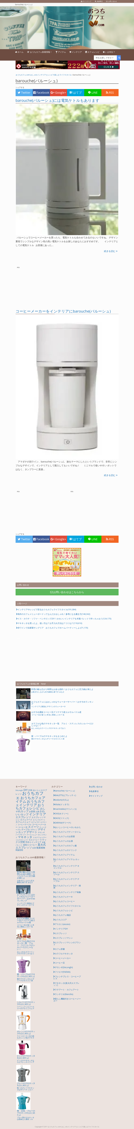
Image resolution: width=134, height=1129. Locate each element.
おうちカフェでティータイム (68, 831)
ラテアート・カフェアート (67, 989)
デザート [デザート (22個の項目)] (31, 832)
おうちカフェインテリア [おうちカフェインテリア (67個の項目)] (30, 803)
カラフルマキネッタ (64, 953)
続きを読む (110, 251)
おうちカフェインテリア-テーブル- (66, 880)
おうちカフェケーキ (64, 896)
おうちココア (61, 919)
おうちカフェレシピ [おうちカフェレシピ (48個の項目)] (30, 806)
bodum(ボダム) (62, 799)
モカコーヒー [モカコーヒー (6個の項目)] (34, 840)
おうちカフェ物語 (63, 915)
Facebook (41, 92)
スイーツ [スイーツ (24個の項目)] (33, 827)
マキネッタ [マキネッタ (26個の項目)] (25, 837)
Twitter (24, 92)
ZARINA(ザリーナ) (63, 822)
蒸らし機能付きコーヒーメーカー (67, 999)
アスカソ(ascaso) (62, 924)
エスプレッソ (61, 933)
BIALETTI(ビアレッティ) (65, 795)
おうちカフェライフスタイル (68, 905)
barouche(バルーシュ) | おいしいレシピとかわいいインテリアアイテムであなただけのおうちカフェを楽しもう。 (67, 27)
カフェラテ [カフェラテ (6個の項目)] (35, 822)
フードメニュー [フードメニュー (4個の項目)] (31, 835)
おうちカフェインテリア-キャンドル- (66, 866)
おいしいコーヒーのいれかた (68, 827)
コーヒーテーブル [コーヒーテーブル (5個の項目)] (24, 824)
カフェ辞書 (60, 949)
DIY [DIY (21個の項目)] (25, 790)
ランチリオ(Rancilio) (64, 994)
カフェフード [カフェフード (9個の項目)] (26, 819)
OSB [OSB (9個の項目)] (30, 790)
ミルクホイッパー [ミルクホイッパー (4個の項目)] (22, 840)
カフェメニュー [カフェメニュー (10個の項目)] (23, 821)
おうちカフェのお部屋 (65, 836)
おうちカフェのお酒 (64, 841)
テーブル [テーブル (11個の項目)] (25, 829)
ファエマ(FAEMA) (63, 972)
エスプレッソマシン (64, 937)
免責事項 (95, 791)
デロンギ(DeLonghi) (64, 967)
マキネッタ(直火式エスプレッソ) (66, 984)
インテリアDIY (61, 928)
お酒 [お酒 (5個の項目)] (37, 811)
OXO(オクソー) (61, 813)
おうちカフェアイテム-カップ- (66, 860)
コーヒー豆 (60, 962)
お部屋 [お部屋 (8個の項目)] (32, 811)
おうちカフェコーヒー (65, 901)
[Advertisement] (67, 287)
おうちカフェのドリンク (66, 850)
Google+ (58, 92)
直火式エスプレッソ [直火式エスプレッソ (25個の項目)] (31, 846)
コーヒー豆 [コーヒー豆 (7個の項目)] (22, 827)
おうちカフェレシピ (64, 910)
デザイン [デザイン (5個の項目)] (33, 830)
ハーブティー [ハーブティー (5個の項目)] (21, 835)
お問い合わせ (97, 786)
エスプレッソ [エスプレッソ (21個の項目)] (23, 817)
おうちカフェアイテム (65, 854)
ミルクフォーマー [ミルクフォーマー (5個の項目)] (39, 837)
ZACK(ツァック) (62, 818)
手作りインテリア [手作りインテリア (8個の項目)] (33, 842)
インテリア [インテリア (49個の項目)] (37, 814)
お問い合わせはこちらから (67, 592)
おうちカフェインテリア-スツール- (66, 873)
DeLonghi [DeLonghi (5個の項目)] (19, 790)
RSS (110, 92)
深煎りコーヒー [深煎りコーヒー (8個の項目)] (30, 844)
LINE (93, 92)
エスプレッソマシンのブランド (67, 943)
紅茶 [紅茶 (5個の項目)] (34, 848)
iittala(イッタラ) (62, 804)
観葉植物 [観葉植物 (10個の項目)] (40, 847)
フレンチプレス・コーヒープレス (67, 977)
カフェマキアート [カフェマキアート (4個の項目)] (39, 820)
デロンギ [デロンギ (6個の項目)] (41, 832)
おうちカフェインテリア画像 (68, 892)
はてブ (76, 92)
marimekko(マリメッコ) (66, 809)
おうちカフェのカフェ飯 (66, 845)
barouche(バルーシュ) (65, 790)
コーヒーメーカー (63, 958)
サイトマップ (97, 795)
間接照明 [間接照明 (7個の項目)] (19, 850)
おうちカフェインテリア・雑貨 (67, 886)
